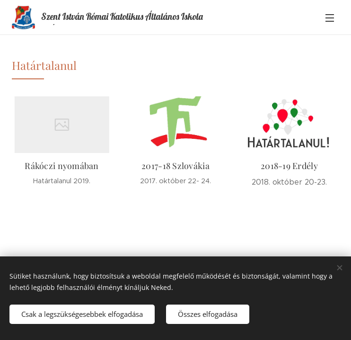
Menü (329, 17)
